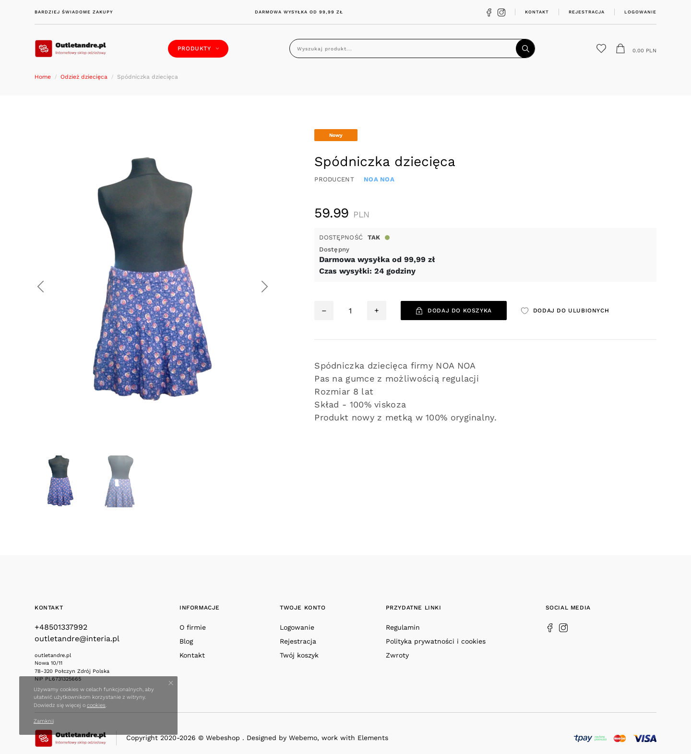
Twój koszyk (299, 655)
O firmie (192, 627)
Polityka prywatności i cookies (436, 641)
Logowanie (640, 11)
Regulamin (403, 627)
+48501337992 (61, 627)
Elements (372, 738)
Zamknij (44, 721)
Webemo (303, 738)
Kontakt (537, 11)
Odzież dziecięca (83, 76)
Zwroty (397, 655)
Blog (186, 641)
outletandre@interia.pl (77, 638)
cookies (96, 705)
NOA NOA (379, 179)
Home (43, 76)
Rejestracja (587, 11)
